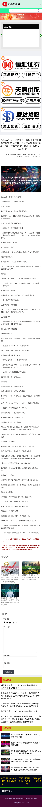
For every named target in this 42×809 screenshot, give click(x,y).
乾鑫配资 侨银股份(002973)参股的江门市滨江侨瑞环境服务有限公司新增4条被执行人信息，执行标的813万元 (20, 695)
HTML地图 (33, 799)
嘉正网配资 (3, 781)
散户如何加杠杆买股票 (11, 779)
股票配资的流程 (27, 781)
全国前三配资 (20, 779)
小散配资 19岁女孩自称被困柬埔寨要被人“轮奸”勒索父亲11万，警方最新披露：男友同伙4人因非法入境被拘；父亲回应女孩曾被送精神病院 (21, 547)
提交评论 (8, 672)
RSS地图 (25, 799)
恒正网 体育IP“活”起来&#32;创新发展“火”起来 (19, 711)
